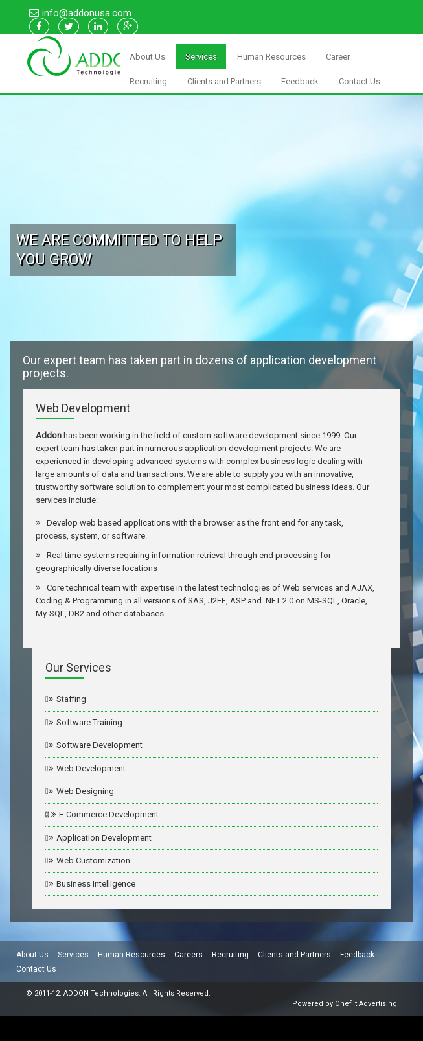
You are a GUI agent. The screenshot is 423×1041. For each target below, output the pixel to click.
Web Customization (89, 860)
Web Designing (81, 791)
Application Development (100, 838)
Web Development (87, 768)
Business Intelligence (92, 884)
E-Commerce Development (104, 814)
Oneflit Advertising (366, 1005)
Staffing (67, 699)
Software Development (96, 745)
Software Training (85, 722)
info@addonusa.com (86, 13)
